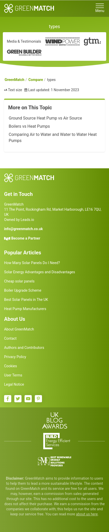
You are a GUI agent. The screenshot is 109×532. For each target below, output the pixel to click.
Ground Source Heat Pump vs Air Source (45, 118)
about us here (87, 514)
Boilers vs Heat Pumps (29, 126)
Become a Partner (25, 238)
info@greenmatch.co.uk (23, 229)
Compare (35, 80)
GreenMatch (14, 80)
